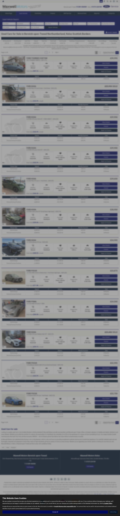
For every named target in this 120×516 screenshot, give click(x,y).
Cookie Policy (108, 503)
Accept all (55, 512)
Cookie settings (113, 512)
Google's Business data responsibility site (65, 506)
